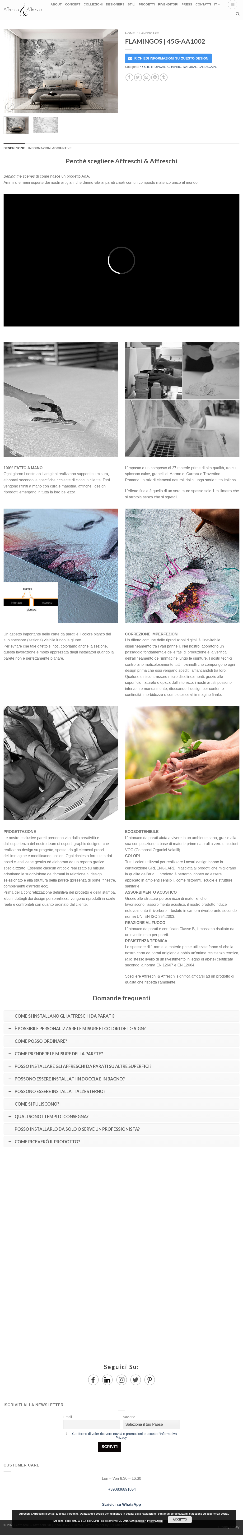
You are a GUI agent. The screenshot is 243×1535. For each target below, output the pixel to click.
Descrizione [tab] (14, 148)
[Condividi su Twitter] (138, 77)
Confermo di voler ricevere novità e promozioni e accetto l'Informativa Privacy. (124, 1435)
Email (67, 1417)
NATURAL (190, 67)
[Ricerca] (237, 13)
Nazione (129, 1417)
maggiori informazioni (149, 1520)
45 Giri (144, 67)
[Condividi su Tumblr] (164, 77)
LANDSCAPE (149, 33)
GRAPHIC (174, 67)
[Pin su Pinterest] (155, 77)
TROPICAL (158, 67)
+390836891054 (121, 1489)
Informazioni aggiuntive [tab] (49, 148)
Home (130, 33)
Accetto (180, 1519)
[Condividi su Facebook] (129, 77)
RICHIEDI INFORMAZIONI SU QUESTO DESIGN (171, 58)
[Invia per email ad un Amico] (146, 77)
